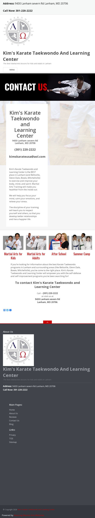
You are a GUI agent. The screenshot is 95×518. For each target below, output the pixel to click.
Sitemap (13, 442)
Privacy (12, 435)
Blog (11, 424)
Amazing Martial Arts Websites (28, 515)
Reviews (13, 417)
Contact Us (14, 420)
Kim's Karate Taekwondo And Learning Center (36, 509)
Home (12, 409)
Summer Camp (81, 254)
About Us (13, 413)
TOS (11, 438)
